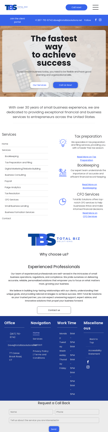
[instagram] (100, 20)
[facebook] (96, 20)
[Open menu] (95, 7)
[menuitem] (41, 333)
